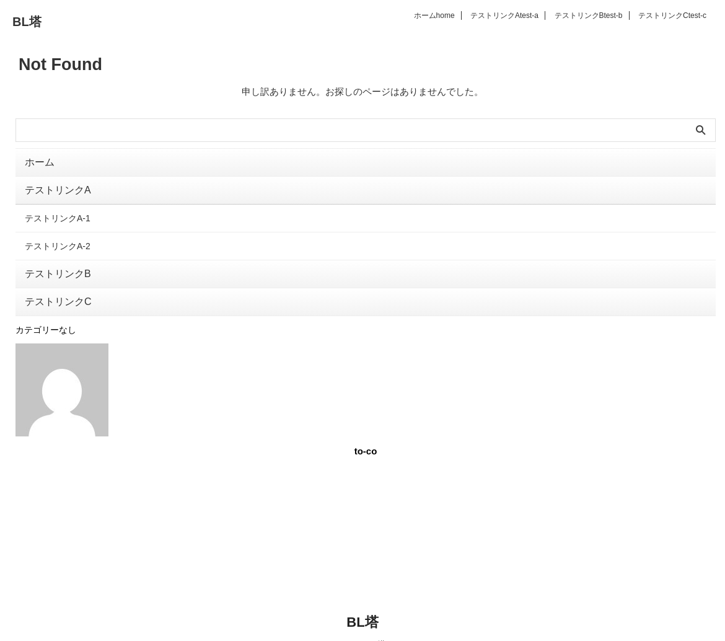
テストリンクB (589, 15)
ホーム (434, 15)
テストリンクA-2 (57, 237)
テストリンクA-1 (57, 212)
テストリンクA (504, 15)
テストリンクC (672, 15)
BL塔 (27, 22)
